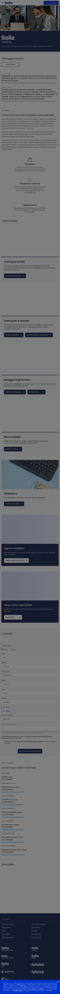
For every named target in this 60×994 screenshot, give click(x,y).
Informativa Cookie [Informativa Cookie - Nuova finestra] (17, 990)
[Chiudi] (58, 982)
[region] (30, 987)
